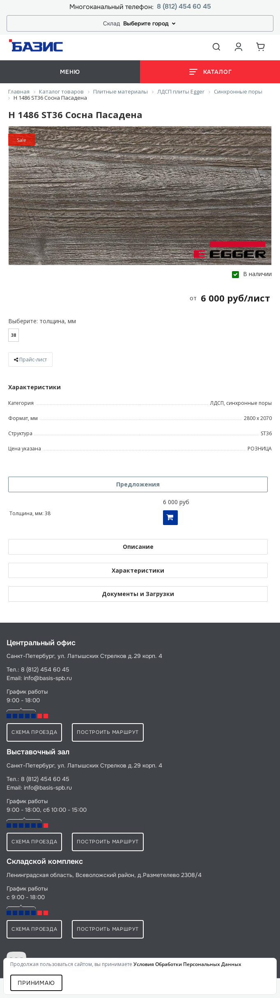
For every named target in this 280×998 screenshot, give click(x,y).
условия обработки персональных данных (187, 964)
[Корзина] (260, 46)
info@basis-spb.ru (48, 678)
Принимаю (36, 983)
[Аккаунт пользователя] (238, 46)
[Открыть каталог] (210, 71)
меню (70, 71)
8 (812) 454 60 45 (184, 6)
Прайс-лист (33, 359)
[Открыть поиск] (216, 46)
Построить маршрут (107, 732)
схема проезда (34, 732)
